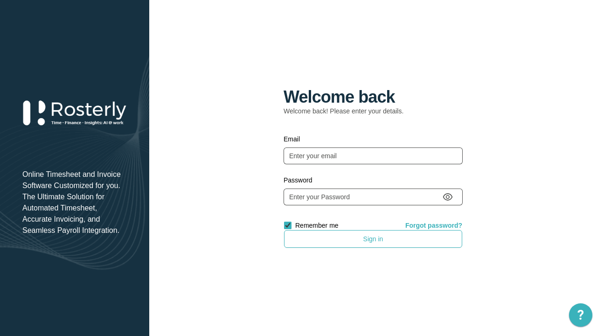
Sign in (373, 239)
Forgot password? (433, 225)
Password (298, 180)
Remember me (317, 225)
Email (292, 139)
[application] (580, 317)
